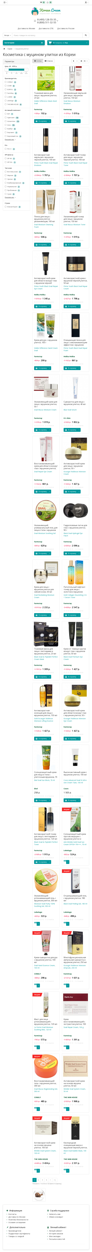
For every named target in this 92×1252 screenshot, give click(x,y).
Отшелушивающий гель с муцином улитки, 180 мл (75, 898)
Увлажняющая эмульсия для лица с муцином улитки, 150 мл (75, 95)
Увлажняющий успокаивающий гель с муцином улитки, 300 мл (45, 898)
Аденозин (12, 118)
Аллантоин (12, 121)
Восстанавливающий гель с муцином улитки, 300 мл (45, 1083)
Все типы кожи (13, 172)
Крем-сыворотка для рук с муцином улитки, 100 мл (46, 959)
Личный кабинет (55, 1231)
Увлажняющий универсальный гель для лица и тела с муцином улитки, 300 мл (45, 529)
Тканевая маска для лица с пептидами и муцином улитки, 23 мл (45, 651)
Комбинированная (15, 183)
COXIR (10, 86)
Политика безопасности (18, 1220)
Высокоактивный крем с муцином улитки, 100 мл (75, 773)
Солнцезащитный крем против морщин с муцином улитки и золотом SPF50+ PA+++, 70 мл (75, 839)
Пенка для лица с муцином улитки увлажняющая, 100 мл (44, 219)
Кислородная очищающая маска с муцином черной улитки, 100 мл (75, 1146)
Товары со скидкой (16, 1236)
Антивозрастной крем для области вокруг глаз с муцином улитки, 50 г (75, 713)
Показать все (10, 140)
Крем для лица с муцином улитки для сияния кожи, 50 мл (44, 589)
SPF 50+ (10, 162)
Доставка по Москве (16, 1217)
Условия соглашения (16, 1222)
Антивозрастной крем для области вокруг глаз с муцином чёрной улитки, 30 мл (45, 282)
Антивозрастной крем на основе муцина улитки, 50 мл (74, 1083)
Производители (14, 1231)
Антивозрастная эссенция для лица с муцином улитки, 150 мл (45, 713)
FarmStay (11, 93)
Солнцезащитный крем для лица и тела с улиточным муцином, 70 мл (45, 776)
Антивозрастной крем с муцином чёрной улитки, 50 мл (75, 280)
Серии (9, 49)
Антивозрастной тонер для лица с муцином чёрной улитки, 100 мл (75, 157)
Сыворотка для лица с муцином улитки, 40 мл (75, 403)
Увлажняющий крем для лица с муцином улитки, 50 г (45, 404)
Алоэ (10, 125)
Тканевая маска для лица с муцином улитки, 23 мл (45, 95)
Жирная (11, 175)
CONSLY (10, 82)
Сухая (10, 194)
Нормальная (12, 187)
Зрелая (10, 179)
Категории (24, 43)
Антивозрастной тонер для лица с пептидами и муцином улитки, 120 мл (45, 836)
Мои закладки (54, 1236)
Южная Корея (13, 207)
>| (55, 1180)
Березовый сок (13, 136)
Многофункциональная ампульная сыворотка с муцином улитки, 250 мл (75, 959)
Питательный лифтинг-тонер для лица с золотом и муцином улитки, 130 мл (75, 590)
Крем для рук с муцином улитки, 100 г (45, 341)
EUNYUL (10, 89)
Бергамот (11, 132)
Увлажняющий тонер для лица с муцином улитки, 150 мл (74, 219)
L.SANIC (10, 97)
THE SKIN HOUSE (13, 104)
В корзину (41, 121)
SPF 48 (10, 158)
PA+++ (10, 149)
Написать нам (54, 1214)
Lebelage (11, 101)
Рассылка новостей (57, 1239)
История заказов (56, 1233)
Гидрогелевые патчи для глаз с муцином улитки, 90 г (75, 527)
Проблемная (12, 190)
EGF (9, 114)
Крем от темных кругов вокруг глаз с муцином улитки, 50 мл (75, 651)
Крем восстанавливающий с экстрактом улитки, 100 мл (75, 1023)
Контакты (12, 1214)
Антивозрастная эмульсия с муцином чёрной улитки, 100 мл (44, 157)
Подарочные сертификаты (19, 1233)
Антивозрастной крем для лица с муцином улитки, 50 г (74, 466)
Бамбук (10, 129)
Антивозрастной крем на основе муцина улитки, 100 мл (44, 1145)
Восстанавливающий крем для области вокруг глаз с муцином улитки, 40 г (46, 467)
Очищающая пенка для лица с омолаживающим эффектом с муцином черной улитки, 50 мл (75, 343)
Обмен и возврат (56, 1217)
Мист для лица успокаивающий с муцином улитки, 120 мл (45, 1021)
